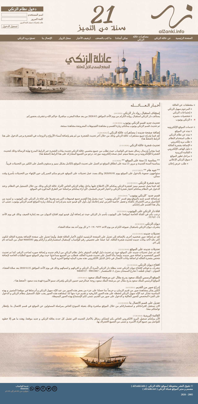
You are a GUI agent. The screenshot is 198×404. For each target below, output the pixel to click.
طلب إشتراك (38, 23)
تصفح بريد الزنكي (26, 38)
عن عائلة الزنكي (162, 38)
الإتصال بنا (47, 38)
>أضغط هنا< (20, 280)
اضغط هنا (147, 138)
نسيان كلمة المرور (26, 23)
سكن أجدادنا (121, 38)
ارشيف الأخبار (83, 38)
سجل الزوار (65, 38)
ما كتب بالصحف (103, 38)
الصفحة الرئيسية (184, 38)
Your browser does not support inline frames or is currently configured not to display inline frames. (180, 166)
